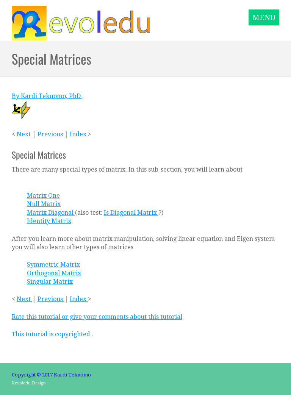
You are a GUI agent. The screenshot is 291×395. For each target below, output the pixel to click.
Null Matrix (44, 204)
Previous (51, 134)
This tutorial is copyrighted (52, 334)
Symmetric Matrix (53, 264)
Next (24, 134)
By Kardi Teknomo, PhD (47, 96)
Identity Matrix (49, 221)
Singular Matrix (50, 281)
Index (79, 134)
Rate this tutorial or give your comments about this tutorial (97, 316)
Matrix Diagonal (51, 212)
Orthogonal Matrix (54, 273)
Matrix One (43, 195)
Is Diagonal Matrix (131, 212)
